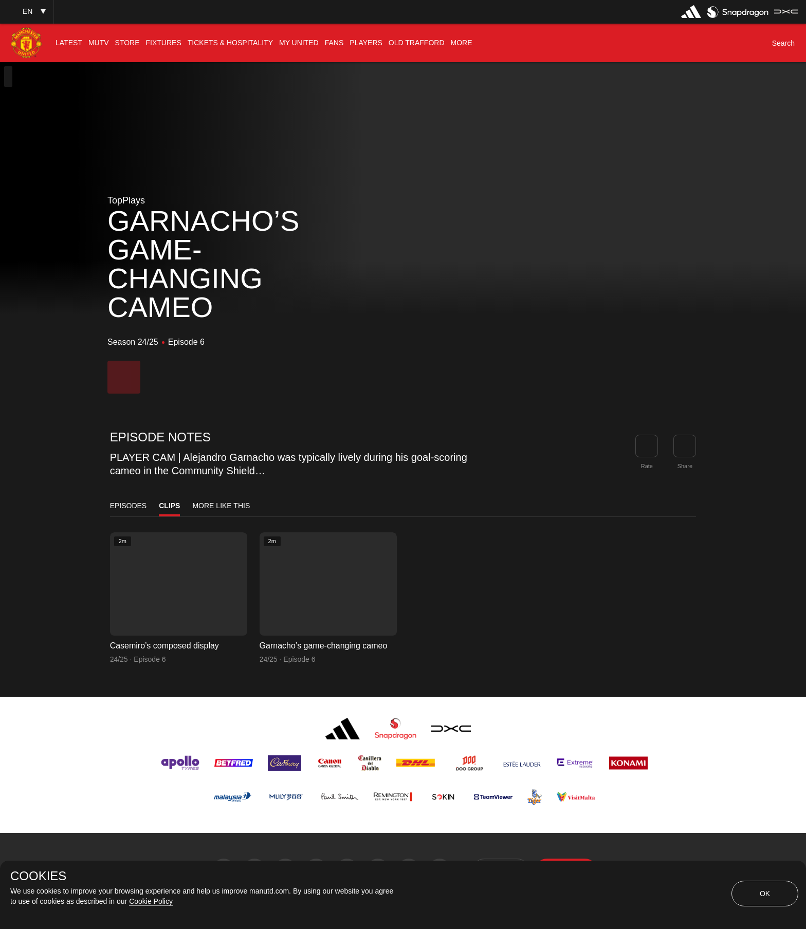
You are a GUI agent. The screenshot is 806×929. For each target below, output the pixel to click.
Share (684, 466)
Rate (647, 466)
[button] (26, 11)
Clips (169, 505)
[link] (684, 446)
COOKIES (38, 876)
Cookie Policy (151, 901)
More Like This (221, 505)
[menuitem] (68, 43)
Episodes (128, 505)
